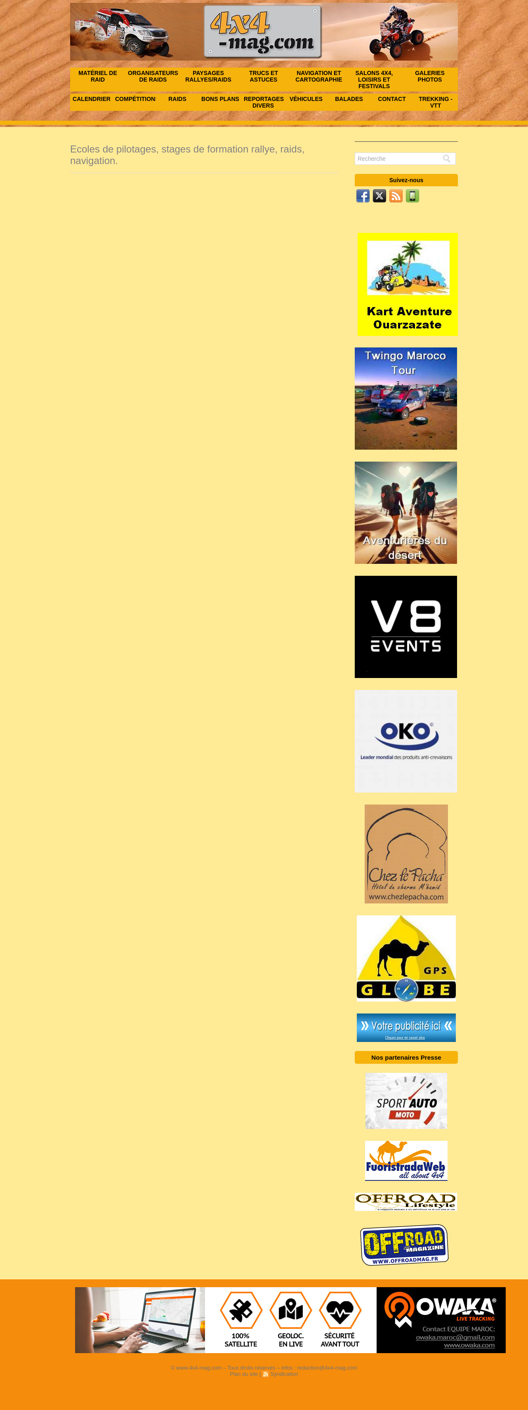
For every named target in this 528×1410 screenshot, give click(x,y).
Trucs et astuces (263, 76)
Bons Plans (220, 99)
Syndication (284, 1374)
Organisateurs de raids (153, 76)
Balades (349, 99)
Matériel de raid (97, 76)
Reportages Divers (264, 102)
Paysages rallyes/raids (208, 76)
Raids (177, 99)
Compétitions (135, 99)
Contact (391, 99)
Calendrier (92, 99)
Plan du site (244, 1374)
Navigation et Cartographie (318, 76)
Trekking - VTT (436, 102)
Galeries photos (430, 76)
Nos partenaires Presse (406, 1057)
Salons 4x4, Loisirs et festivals (374, 79)
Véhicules (306, 99)
